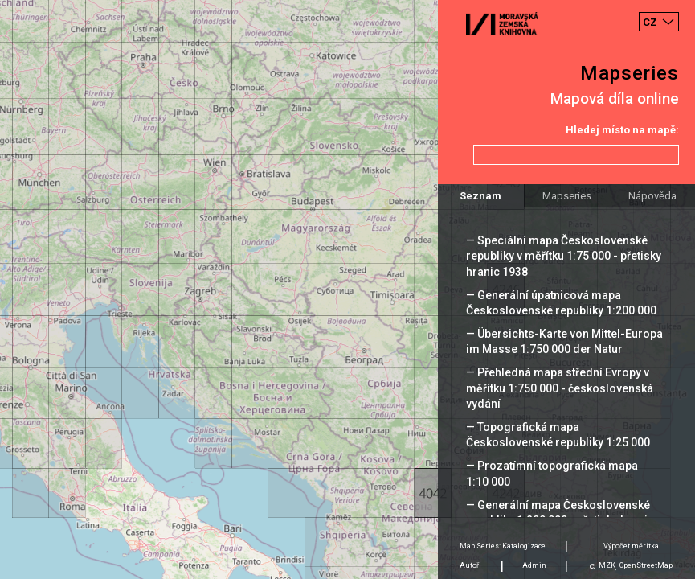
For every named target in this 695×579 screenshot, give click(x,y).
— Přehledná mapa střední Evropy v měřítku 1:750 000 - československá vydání (559, 387)
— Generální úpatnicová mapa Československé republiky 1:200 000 (561, 303)
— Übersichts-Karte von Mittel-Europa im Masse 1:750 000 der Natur (564, 341)
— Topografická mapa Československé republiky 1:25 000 (558, 435)
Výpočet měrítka (631, 546)
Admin (534, 565)
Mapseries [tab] (566, 196)
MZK (607, 565)
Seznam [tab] (480, 196)
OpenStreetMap (646, 565)
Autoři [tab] (470, 565)
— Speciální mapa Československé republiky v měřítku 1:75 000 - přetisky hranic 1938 (563, 255)
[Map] (347, 289)
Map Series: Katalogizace (503, 546)
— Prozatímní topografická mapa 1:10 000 (552, 473)
